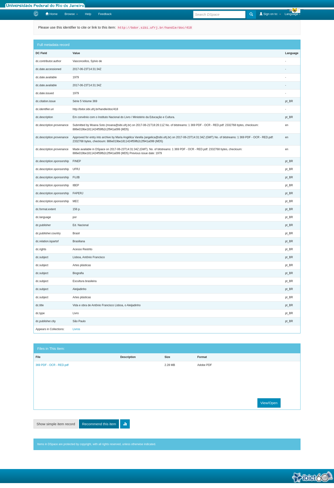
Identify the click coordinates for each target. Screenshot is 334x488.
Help (88, 14)
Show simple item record (56, 424)
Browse (71, 14)
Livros (76, 329)
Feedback (104, 14)
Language (293, 14)
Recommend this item (99, 424)
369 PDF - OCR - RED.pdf (52, 365)
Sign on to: (270, 14)
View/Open (269, 403)
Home (51, 14)
